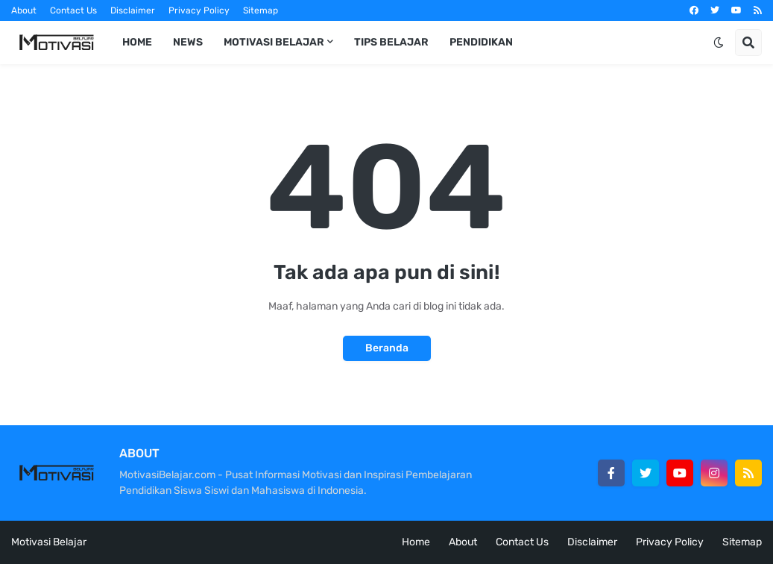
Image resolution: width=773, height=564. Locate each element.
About (24, 10)
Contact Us (73, 10)
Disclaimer (132, 10)
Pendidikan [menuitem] (481, 42)
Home (416, 542)
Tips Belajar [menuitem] (391, 42)
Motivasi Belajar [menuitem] (274, 42)
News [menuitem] (188, 42)
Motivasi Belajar (48, 542)
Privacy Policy (199, 10)
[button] (718, 42)
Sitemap (260, 10)
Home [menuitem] (137, 42)
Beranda (386, 348)
